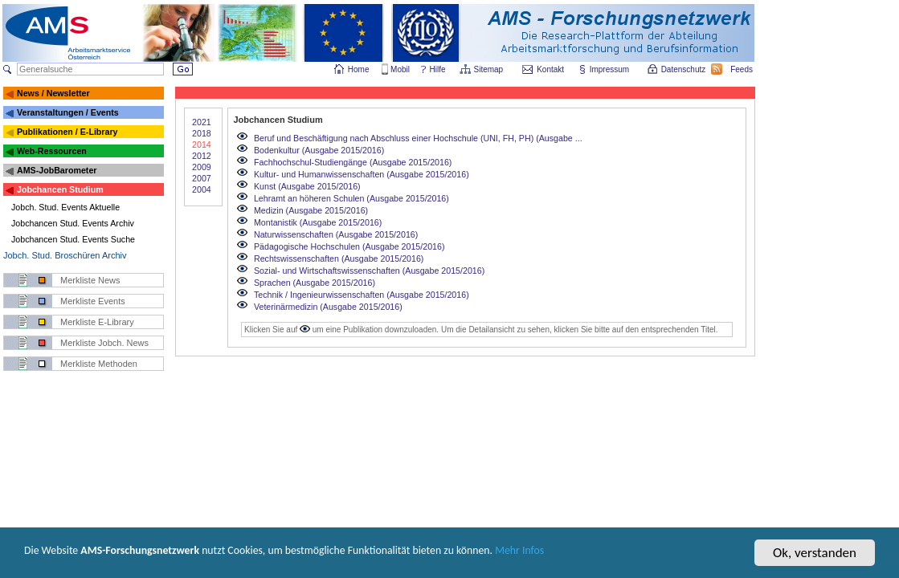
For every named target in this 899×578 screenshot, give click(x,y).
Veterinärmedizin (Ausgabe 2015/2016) (328, 306)
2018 (201, 133)
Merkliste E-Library (97, 322)
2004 (201, 189)
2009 (201, 167)
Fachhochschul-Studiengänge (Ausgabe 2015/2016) (353, 162)
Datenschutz (684, 69)
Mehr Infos (636, 560)
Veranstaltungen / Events (68, 112)
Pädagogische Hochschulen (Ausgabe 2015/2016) (349, 246)
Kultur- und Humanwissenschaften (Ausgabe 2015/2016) (361, 174)
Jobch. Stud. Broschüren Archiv (64, 255)
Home (359, 69)
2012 (201, 156)
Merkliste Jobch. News (104, 343)
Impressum (610, 69)
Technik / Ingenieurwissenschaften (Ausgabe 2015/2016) (361, 294)
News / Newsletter (53, 93)
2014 (201, 144)
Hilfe (438, 69)
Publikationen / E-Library (67, 131)
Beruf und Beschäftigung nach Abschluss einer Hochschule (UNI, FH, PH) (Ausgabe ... (418, 138)
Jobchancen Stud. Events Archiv (72, 223)
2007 (201, 178)
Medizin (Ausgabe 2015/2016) (311, 210)
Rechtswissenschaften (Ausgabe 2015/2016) (338, 258)
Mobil (400, 69)
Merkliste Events (92, 301)
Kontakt (550, 69)
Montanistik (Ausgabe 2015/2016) (318, 222)
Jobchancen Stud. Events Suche (73, 239)
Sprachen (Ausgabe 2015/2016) (314, 282)
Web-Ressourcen (52, 151)
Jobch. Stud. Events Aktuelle (65, 207)
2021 (201, 122)
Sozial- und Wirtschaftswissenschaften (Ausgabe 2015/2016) (369, 270)
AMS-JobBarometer (56, 170)
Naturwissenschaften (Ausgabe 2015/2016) (336, 234)
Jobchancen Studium (60, 189)
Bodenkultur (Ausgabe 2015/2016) (319, 150)
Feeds (742, 69)
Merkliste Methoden (98, 363)
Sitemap (489, 69)
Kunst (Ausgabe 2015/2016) (307, 186)
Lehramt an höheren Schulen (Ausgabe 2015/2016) (351, 198)
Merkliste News (90, 280)
